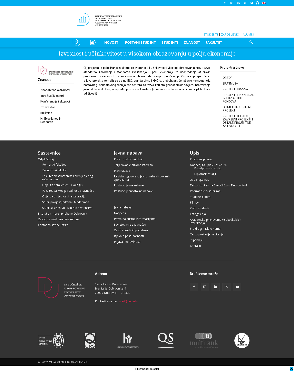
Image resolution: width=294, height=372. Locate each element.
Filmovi (194, 202)
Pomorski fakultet (54, 164)
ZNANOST (192, 42)
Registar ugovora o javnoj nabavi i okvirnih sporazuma (142, 178)
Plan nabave (122, 171)
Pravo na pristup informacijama (135, 219)
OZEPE (94, 42)
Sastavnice (49, 153)
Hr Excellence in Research (50, 120)
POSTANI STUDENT (140, 42)
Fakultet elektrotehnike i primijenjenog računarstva (67, 177)
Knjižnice (46, 113)
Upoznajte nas (199, 180)
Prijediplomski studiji (207, 168)
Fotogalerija (198, 214)
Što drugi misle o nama (205, 229)
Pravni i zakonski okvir (128, 159)
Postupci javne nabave (129, 185)
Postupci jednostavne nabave (133, 191)
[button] (251, 43)
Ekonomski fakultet (55, 170)
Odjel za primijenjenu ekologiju (62, 185)
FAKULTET (214, 42)
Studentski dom (200, 197)
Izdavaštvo (47, 107)
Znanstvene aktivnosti (55, 90)
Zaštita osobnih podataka (131, 230)
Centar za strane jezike (53, 225)
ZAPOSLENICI (230, 34)
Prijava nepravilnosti (127, 242)
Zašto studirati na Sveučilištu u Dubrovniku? (218, 185)
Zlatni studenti (199, 208)
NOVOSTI (111, 42)
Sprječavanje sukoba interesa (133, 165)
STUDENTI (211, 34)
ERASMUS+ (230, 83)
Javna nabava (128, 153)
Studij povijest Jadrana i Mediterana (65, 202)
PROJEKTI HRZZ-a (235, 89)
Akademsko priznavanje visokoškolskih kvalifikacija (215, 221)
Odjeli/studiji (46, 159)
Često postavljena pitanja (207, 234)
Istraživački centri (52, 96)
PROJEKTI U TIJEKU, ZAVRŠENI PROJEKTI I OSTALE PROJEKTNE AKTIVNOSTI (238, 121)
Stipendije (196, 240)
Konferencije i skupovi (55, 101)
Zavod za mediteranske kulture (58, 219)
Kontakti (195, 246)
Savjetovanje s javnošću (130, 224)
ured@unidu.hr (128, 301)
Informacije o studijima (205, 191)
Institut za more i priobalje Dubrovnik (62, 213)
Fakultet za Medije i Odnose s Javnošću (68, 191)
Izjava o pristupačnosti (129, 236)
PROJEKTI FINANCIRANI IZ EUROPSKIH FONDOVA (239, 98)
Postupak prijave (201, 159)
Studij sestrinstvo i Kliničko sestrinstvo (67, 208)
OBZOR (228, 78)
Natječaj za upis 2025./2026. (208, 165)
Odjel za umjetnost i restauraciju (63, 196)
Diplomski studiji (205, 174)
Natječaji (120, 213)
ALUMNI (248, 34)
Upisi (195, 153)
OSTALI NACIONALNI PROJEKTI (237, 108)
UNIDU (77, 42)
